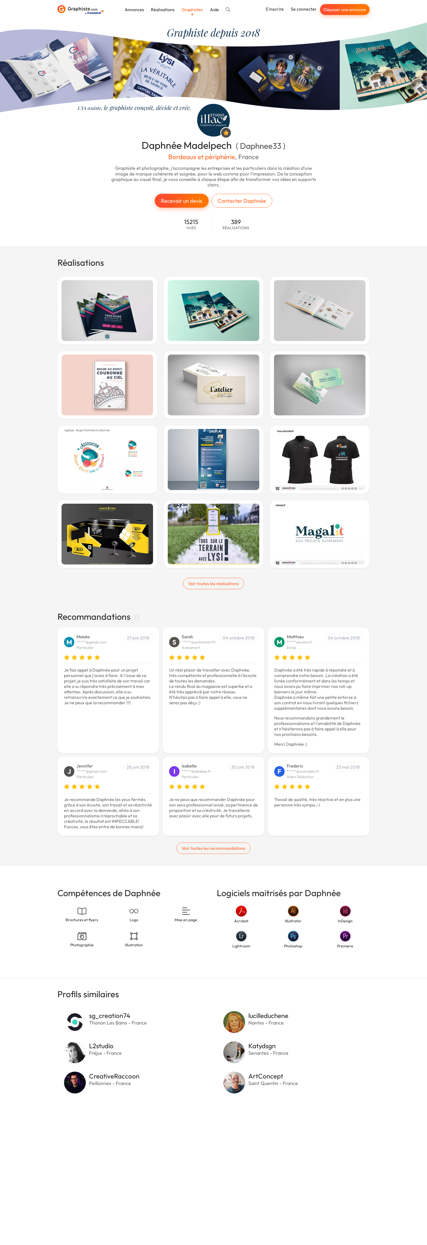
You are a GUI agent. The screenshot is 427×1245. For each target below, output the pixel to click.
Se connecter (304, 9)
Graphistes (192, 9)
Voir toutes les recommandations (213, 848)
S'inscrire (275, 9)
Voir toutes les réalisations (213, 583)
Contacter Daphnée (242, 200)
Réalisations (163, 9)
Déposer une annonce (345, 9)
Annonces (134, 9)
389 (236, 224)
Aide (214, 9)
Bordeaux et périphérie (201, 157)
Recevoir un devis (181, 200)
